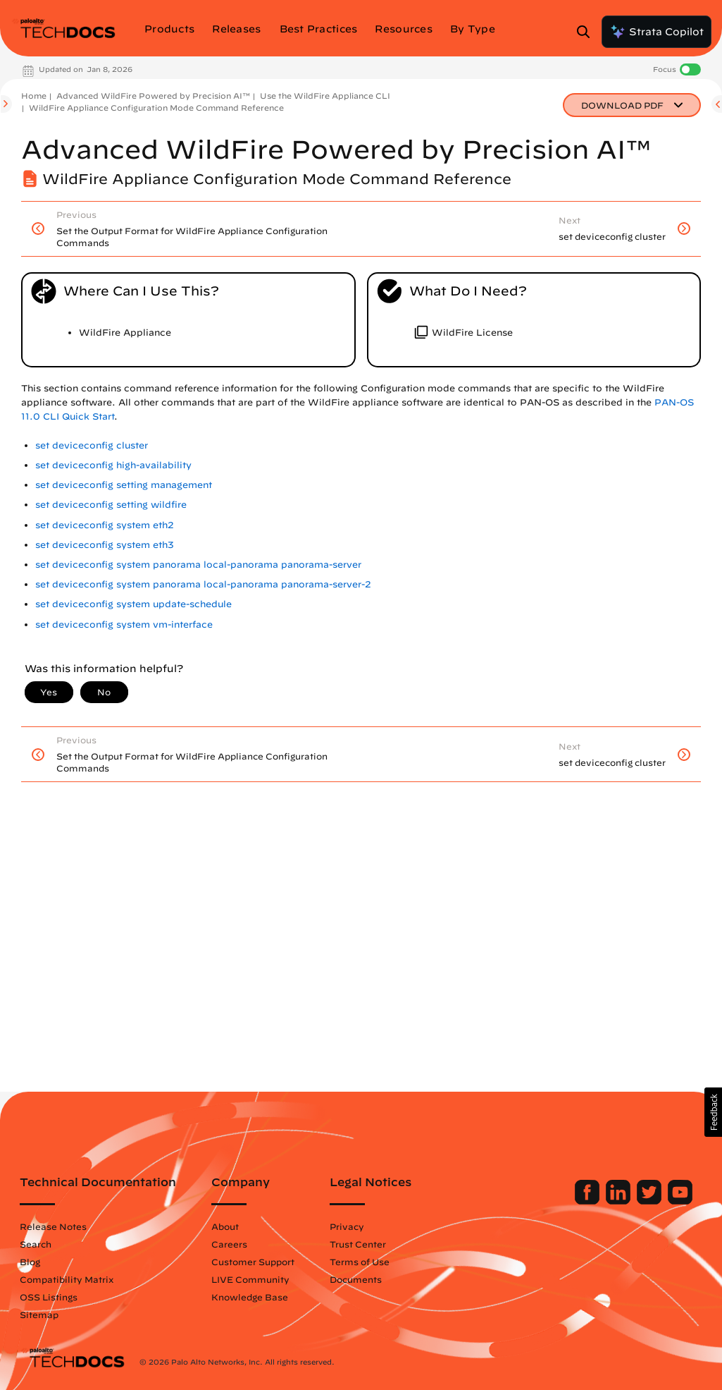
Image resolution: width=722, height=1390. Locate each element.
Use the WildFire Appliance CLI (325, 95)
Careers (229, 1244)
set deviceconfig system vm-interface (124, 624)
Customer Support (252, 1262)
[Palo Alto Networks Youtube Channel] (680, 1201)
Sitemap (39, 1314)
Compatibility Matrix (66, 1279)
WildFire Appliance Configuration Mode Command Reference (156, 107)
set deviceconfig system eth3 (104, 544)
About (225, 1226)
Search (35, 1244)
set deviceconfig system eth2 (104, 525)
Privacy (347, 1226)
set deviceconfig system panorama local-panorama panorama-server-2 (203, 584)
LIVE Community (250, 1279)
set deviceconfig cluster (91, 445)
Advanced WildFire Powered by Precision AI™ (153, 95)
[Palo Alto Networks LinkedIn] (619, 1201)
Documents (356, 1279)
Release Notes (53, 1226)
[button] (713, 1112)
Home (33, 95)
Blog (30, 1262)
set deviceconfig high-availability (113, 465)
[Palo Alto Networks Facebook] (588, 1201)
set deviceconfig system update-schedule (133, 604)
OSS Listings (48, 1297)
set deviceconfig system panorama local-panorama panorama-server (198, 564)
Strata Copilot (656, 31)
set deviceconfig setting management (123, 485)
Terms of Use (360, 1262)
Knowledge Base (249, 1297)
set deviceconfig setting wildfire (111, 504)
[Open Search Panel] (587, 31)
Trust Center (358, 1244)
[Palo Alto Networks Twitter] (650, 1201)
